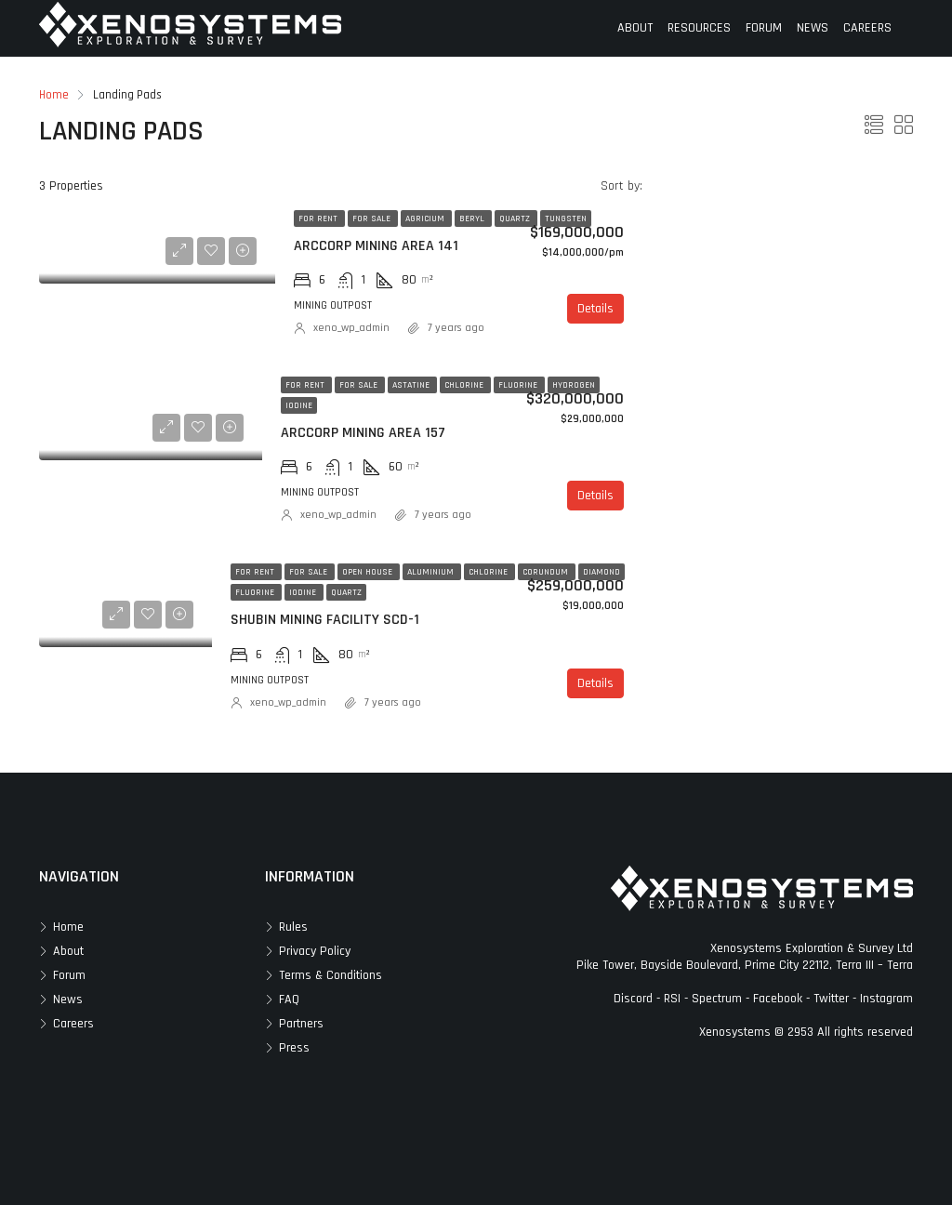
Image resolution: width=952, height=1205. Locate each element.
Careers (73, 1023)
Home (68, 927)
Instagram (886, 998)
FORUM (764, 28)
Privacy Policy (314, 951)
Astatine (412, 385)
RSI (672, 998)
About (68, 951)
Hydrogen (573, 385)
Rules (293, 927)
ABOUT (635, 28)
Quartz (516, 218)
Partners (301, 1023)
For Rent (319, 218)
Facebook (777, 998)
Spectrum (717, 998)
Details (595, 308)
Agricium (426, 218)
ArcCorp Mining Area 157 (363, 433)
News (68, 999)
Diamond (601, 571)
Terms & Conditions (330, 975)
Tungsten (566, 218)
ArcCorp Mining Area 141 (376, 246)
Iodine (298, 405)
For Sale (372, 218)
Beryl (473, 218)
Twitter (831, 998)
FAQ (289, 999)
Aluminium (431, 571)
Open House (368, 571)
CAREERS (867, 28)
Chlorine (465, 385)
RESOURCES (699, 28)
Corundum (546, 571)
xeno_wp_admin (351, 328)
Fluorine (519, 385)
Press (294, 1047)
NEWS (812, 28)
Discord (633, 998)
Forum (69, 975)
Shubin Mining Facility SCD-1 (325, 619)
